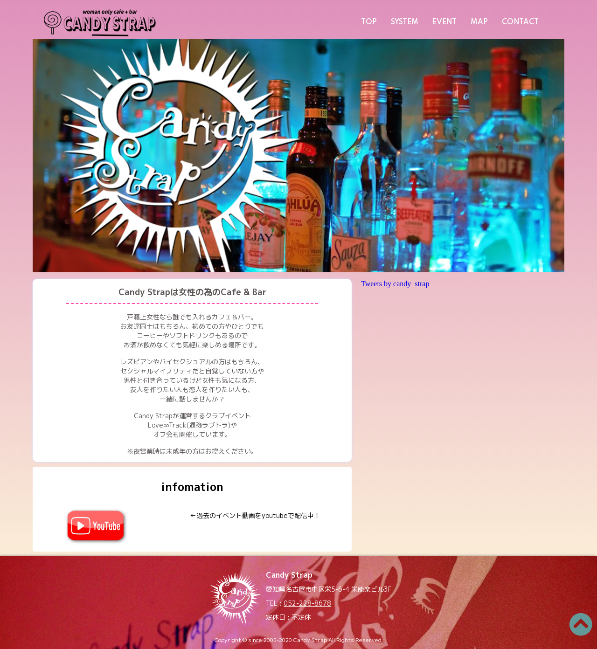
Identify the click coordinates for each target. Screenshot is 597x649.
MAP (479, 22)
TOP (369, 22)
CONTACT (520, 22)
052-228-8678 (307, 603)
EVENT (444, 22)
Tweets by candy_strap (395, 284)
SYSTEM (404, 22)
